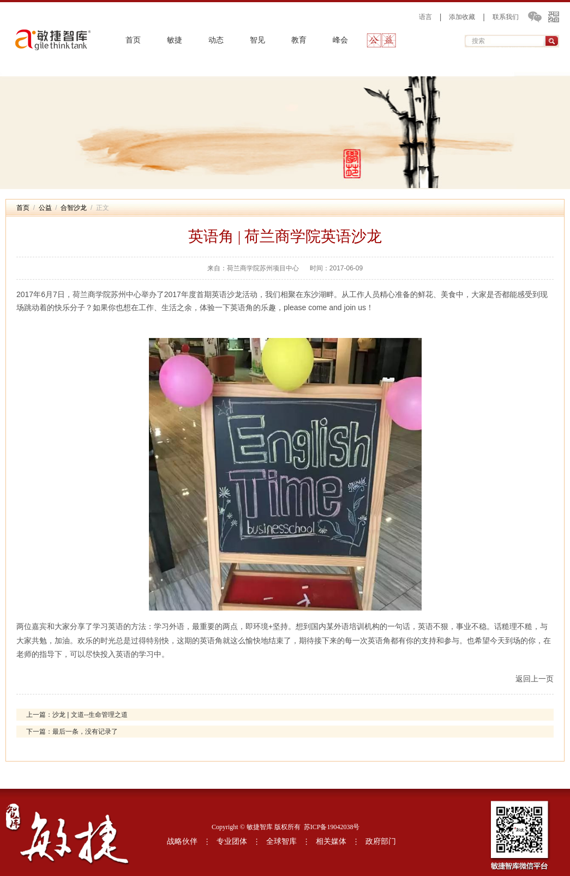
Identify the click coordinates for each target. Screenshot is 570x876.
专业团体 (232, 841)
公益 (382, 40)
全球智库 (281, 841)
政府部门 (380, 841)
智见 (257, 40)
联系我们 (506, 17)
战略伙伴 (182, 841)
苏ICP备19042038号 (332, 827)
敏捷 (174, 40)
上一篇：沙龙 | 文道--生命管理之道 (77, 714)
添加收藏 (462, 17)
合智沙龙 (74, 208)
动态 (216, 40)
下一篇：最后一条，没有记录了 (72, 731)
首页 (133, 40)
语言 (425, 17)
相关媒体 (331, 841)
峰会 (340, 40)
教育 (299, 40)
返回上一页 (534, 678)
